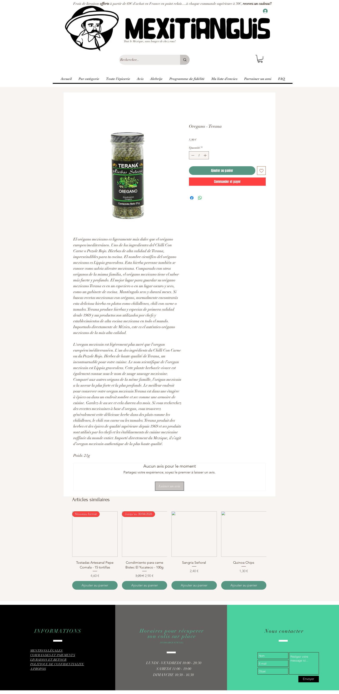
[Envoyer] (308, 679)
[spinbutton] (199, 155)
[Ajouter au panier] (95, 585)
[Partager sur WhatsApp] (200, 197)
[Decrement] (192, 155)
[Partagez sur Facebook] (191, 197)
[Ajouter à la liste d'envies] (261, 170)
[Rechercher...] (145, 60)
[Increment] (205, 155)
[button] (260, 59)
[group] (169, 550)
